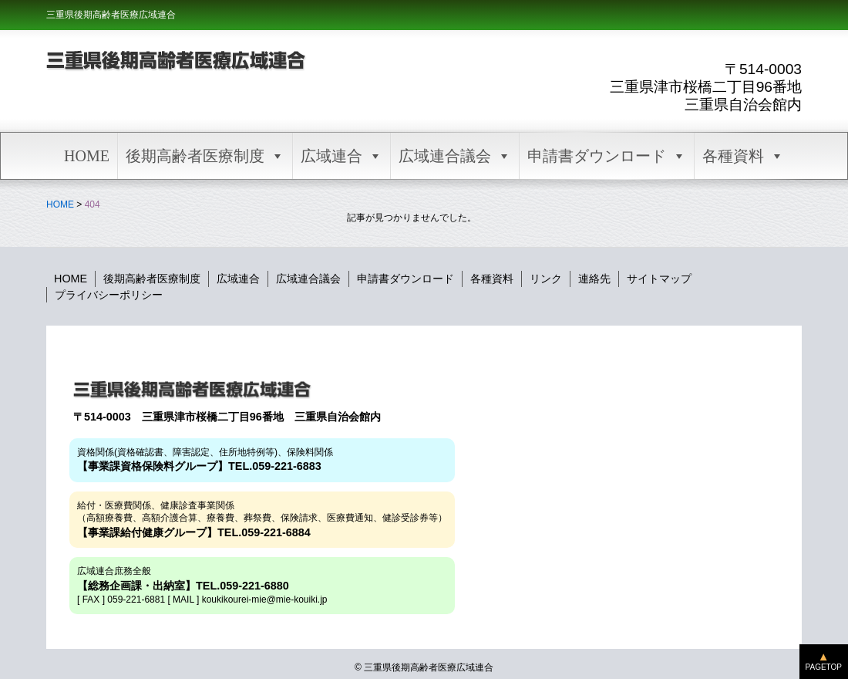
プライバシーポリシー (109, 295)
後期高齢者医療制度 (205, 156)
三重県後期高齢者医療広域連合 (111, 14)
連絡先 (594, 278)
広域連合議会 (455, 156)
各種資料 (743, 156)
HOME (86, 155)
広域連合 (341, 156)
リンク (546, 278)
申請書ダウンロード (606, 156)
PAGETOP (824, 667)
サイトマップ (659, 278)
